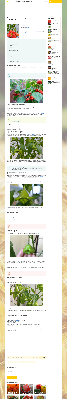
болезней (30, 162)
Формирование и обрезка (14, 58)
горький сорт (40, 67)
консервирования (24, 180)
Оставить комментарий (12, 377)
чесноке (29, 328)
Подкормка (12, 59)
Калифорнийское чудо (16, 121)
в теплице (41, 176)
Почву (32, 216)
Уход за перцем (11, 53)
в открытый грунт (17, 220)
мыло (12, 321)
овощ (24, 25)
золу (18, 310)
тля (19, 317)
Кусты (11, 45)
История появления (12, 42)
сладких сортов (35, 214)
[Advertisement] (33, 9)
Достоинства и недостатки (13, 50)
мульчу (43, 262)
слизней (22, 329)
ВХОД (46, 1)
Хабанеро (42, 118)
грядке (27, 27)
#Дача (56, 1)
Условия (11, 55)
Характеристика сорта (13, 48)
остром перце (20, 167)
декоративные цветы (39, 31)
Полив (11, 56)
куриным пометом (23, 312)
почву (18, 261)
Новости (23, 1)
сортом (38, 233)
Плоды (11, 47)
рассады (42, 113)
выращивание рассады (31, 134)
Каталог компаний (29, 1)
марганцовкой (9, 221)
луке (25, 328)
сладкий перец (23, 225)
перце (26, 74)
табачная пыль (18, 320)
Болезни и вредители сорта (14, 61)
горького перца (42, 107)
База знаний (18, 1)
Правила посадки (12, 52)
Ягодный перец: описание (13, 44)
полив (11, 268)
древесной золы (20, 217)
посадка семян (18, 216)
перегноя (14, 217)
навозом (32, 311)
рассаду (23, 216)
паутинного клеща (11, 328)
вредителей (35, 162)
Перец (8, 67)
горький (18, 225)
